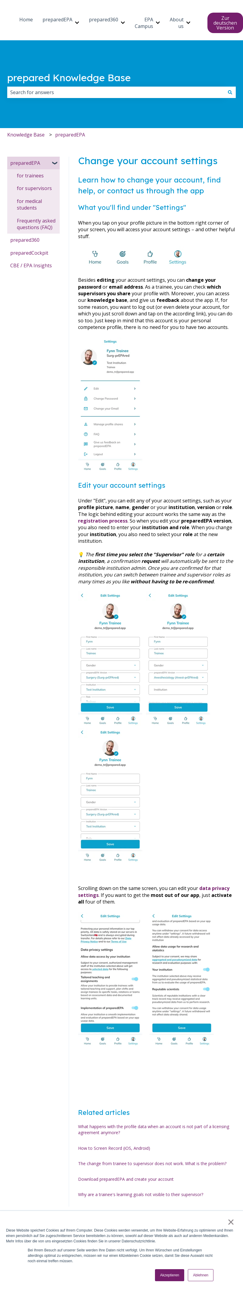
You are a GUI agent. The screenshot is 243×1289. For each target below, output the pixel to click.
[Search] (230, 92)
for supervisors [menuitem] (34, 188)
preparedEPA (57, 19)
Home (26, 19)
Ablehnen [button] (200, 1275)
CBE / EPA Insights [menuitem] (31, 265)
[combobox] (115, 92)
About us (177, 22)
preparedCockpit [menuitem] (29, 253)
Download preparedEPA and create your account (126, 1179)
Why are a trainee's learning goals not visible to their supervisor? (140, 1194)
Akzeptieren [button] (169, 1275)
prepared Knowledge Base (69, 78)
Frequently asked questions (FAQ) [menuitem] (36, 224)
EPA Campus (144, 22)
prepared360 (103, 19)
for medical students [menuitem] (29, 204)
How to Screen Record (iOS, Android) (114, 1148)
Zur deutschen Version (225, 23)
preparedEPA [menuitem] (25, 163)
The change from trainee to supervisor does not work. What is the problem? (152, 1163)
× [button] (230, 1222)
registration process (103, 520)
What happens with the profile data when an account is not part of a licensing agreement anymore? (153, 1129)
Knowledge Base (26, 134)
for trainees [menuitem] (30, 175)
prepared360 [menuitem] (24, 240)
